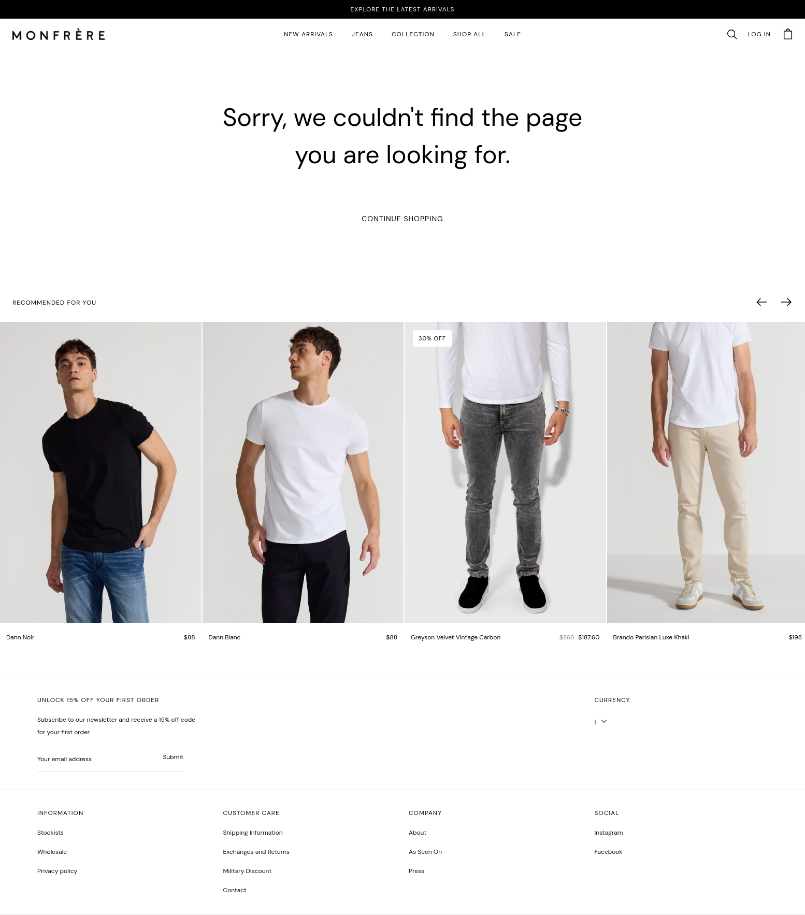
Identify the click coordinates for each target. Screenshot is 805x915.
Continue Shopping (402, 218)
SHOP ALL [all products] (469, 34)
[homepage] (58, 34)
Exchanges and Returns (256, 852)
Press (416, 871)
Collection (413, 34)
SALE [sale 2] (513, 34)
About (417, 832)
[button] (732, 34)
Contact (235, 890)
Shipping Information (253, 832)
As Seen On (425, 852)
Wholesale (52, 852)
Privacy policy (57, 871)
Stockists (50, 832)
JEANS (362, 34)
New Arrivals (308, 34)
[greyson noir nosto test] (609, 852)
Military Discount (247, 871)
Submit (173, 757)
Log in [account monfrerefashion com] (759, 34)
